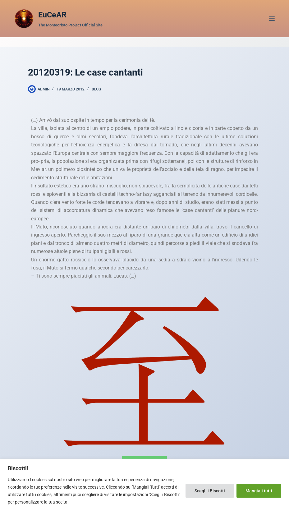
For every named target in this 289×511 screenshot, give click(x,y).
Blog (96, 89)
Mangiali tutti (258, 490)
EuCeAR (52, 14)
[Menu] (272, 18)
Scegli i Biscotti (210, 490)
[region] (144, 485)
